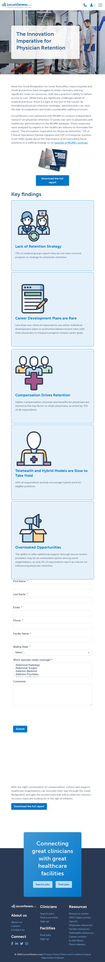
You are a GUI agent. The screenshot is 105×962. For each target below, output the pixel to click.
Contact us (17, 929)
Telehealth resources (81, 932)
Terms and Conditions (72, 954)
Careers (15, 925)
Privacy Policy (52, 954)
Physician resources (80, 925)
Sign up (44, 921)
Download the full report (52, 180)
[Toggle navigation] (100, 5)
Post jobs (63, 884)
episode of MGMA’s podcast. (71, 142)
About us (16, 922)
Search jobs (43, 884)
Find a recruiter (49, 917)
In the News (76, 940)
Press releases (77, 944)
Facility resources (79, 929)
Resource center (79, 913)
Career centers (78, 936)
